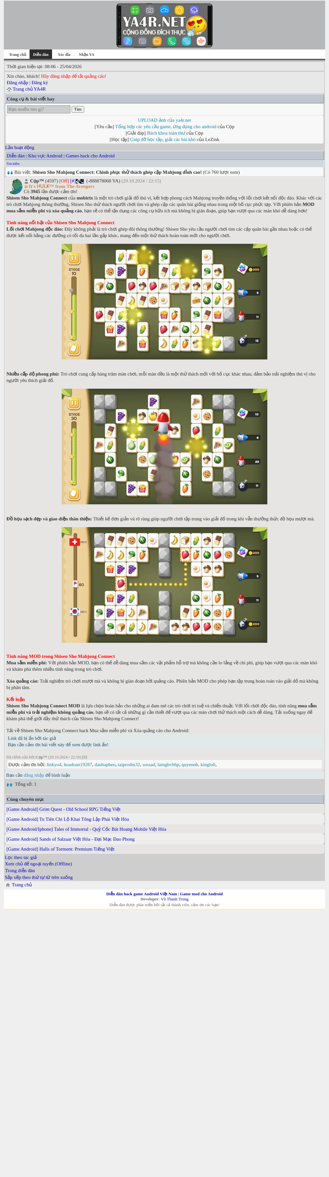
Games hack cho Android (90, 155)
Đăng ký (39, 82)
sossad (148, 764)
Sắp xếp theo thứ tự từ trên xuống (39, 877)
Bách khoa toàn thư (166, 133)
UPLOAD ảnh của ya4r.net (164, 120)
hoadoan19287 (78, 764)
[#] (73, 180)
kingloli (208, 764)
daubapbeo (104, 764)
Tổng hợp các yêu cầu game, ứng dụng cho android (166, 126)
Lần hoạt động (19, 147)
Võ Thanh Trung (174, 899)
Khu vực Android (45, 155)
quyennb (190, 764)
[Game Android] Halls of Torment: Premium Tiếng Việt (60, 849)
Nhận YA (86, 54)
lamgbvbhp (168, 764)
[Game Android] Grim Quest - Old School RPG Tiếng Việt (63, 809)
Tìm (78, 109)
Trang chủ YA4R (29, 89)
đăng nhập (34, 775)
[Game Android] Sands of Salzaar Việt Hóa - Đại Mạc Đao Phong (70, 839)
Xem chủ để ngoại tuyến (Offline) (38, 863)
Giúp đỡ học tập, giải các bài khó (163, 139)
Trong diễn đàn (20, 870)
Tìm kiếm (13, 163)
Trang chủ (17, 54)
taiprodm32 (129, 764)
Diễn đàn (16, 155)
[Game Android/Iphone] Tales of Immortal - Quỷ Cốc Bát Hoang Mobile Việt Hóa (86, 829)
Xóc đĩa (64, 54)
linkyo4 (54, 764)
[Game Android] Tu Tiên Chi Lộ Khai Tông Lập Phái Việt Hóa (67, 819)
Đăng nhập (17, 82)
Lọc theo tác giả (21, 857)
